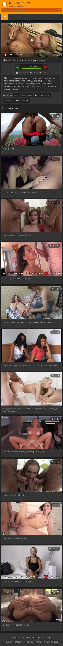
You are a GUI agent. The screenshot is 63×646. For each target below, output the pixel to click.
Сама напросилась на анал (15, 538)
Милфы (8, 100)
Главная (8, 642)
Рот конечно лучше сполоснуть (18, 581)
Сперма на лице (21, 100)
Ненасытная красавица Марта (17, 235)
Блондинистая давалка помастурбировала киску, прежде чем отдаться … (30, 410)
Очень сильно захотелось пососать (20, 192)
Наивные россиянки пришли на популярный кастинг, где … (31, 365)
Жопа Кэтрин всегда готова (16, 624)
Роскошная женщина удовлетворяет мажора (24, 451)
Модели (18, 642)
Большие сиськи (42, 95)
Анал (17, 95)
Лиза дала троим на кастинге (16, 278)
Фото (38, 642)
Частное (29, 642)
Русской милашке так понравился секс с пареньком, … (28, 321)
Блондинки (27, 95)
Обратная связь (51, 642)
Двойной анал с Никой (13, 495)
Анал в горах (9, 148)
